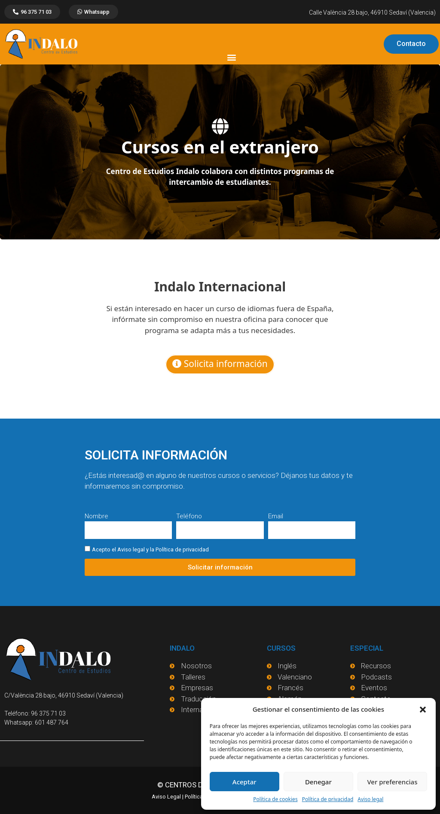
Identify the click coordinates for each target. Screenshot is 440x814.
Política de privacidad (328, 799)
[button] (423, 709)
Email (275, 516)
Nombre (96, 516)
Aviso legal (370, 799)
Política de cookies (275, 799)
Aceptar (244, 781)
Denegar (318, 781)
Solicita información (219, 364)
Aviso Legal (166, 796)
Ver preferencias (392, 781)
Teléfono (189, 516)
